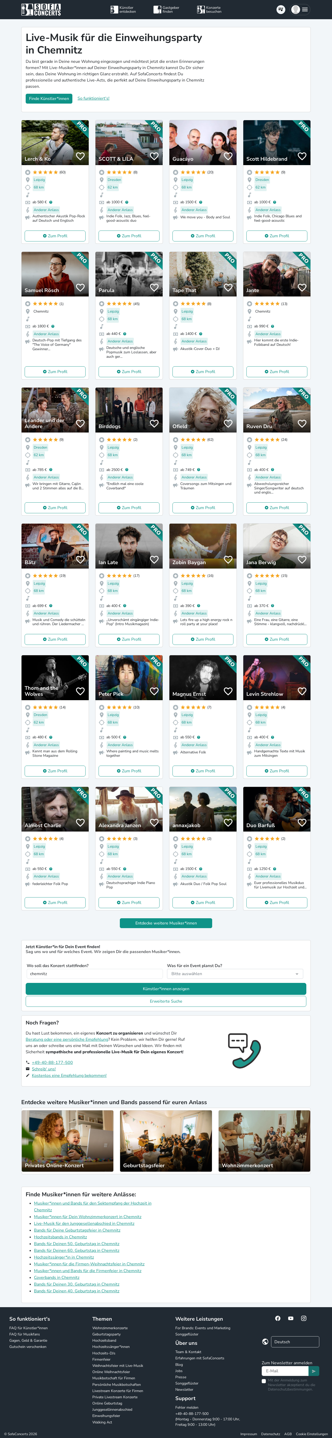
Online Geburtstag (107, 1403)
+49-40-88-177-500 (52, 1062)
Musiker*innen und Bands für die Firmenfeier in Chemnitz (87, 1271)
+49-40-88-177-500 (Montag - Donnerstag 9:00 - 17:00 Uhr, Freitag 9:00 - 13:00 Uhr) (207, 1419)
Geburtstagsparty (106, 1334)
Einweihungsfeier (106, 1415)
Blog (179, 1364)
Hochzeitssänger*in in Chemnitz (64, 1257)
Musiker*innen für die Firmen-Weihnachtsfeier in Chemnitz (89, 1264)
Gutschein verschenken (27, 1346)
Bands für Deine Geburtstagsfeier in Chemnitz (77, 1230)
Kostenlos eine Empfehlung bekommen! (69, 1075)
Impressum (248, 1434)
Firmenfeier (101, 1359)
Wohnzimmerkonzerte (110, 1328)
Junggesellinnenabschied (112, 1409)
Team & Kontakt (188, 1351)
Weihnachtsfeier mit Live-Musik (117, 1365)
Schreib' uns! (44, 1069)
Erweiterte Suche (166, 1001)
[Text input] (285, 1371)
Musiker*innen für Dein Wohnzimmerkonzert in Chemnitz (87, 1217)
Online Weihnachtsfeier (111, 1371)
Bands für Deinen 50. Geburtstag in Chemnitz (76, 1244)
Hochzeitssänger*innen (111, 1346)
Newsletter (184, 1389)
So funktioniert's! (93, 98)
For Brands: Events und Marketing (202, 1328)
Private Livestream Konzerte (114, 1397)
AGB (288, 1434)
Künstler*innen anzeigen (166, 989)
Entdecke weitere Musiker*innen (166, 923)
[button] (299, 9)
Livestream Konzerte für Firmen (117, 1390)
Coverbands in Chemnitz (56, 1277)
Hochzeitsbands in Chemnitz (60, 1237)
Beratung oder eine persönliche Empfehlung (67, 1039)
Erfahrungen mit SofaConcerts (199, 1358)
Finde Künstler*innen (49, 99)
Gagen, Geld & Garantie (28, 1340)
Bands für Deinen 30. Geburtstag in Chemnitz (76, 1284)
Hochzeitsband (104, 1340)
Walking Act (102, 1422)
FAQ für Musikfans (24, 1334)
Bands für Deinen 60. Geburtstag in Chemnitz (76, 1250)
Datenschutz (270, 1434)
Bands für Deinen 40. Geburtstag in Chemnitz (76, 1291)
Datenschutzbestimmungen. (290, 1389)
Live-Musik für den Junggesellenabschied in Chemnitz (84, 1223)
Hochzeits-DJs (103, 1353)
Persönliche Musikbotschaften (116, 1384)
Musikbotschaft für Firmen (113, 1378)
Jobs (179, 1370)
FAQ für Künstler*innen (28, 1328)
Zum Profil (57, 236)
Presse (180, 1377)
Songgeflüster (186, 1334)
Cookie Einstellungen (312, 1434)
